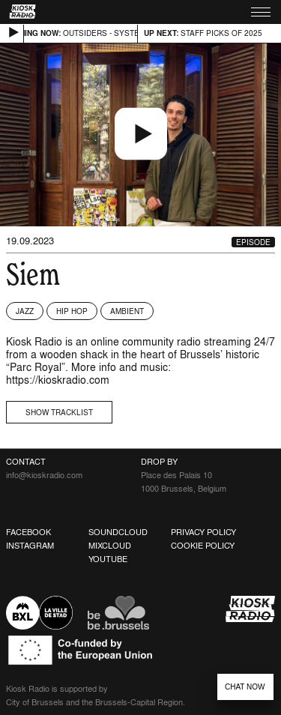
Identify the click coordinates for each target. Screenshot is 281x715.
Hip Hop (72, 311)
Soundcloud (118, 532)
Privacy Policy (203, 532)
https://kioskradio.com (57, 379)
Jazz (25, 311)
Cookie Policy (203, 546)
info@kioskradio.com (44, 475)
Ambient (127, 311)
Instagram (30, 546)
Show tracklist (59, 412)
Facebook (28, 532)
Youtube (107, 559)
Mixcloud (109, 546)
